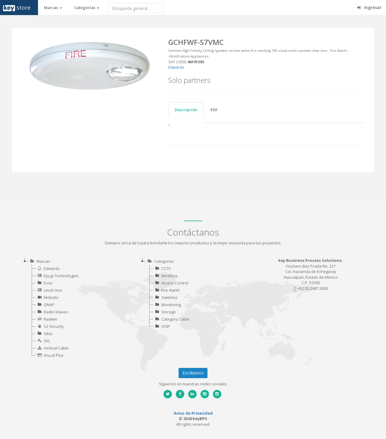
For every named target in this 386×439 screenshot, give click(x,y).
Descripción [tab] (186, 109)
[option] (90, 65)
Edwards (176, 67)
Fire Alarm (170, 290)
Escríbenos (193, 373)
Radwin (50, 319)
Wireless (169, 275)
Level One (53, 290)
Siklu (48, 333)
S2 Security (54, 326)
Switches (169, 297)
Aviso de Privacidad (193, 413)
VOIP (165, 326)
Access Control (174, 283)
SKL (47, 340)
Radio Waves (56, 312)
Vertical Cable (56, 348)
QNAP (49, 304)
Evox (48, 283)
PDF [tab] (214, 109)
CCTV (166, 268)
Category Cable (175, 319)
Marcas (53, 7)
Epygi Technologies (61, 275)
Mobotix (51, 297)
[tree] (75, 308)
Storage (168, 312)
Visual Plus (54, 355)
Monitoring (171, 304)
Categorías (86, 7)
